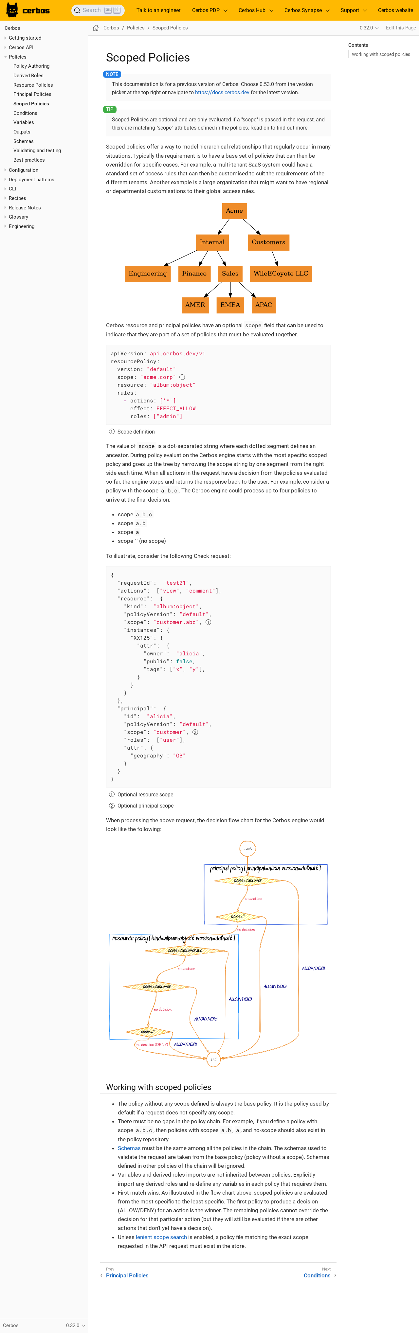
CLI (12, 189)
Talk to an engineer (158, 10)
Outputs (21, 132)
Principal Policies (32, 94)
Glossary (18, 217)
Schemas (23, 141)
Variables (23, 122)
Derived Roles (28, 76)
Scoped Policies (31, 104)
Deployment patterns (31, 180)
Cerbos (12, 28)
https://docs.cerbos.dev (222, 92)
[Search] (98, 10)
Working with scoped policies (381, 54)
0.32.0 (366, 28)
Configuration (23, 170)
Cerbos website (395, 10)
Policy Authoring (31, 66)
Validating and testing (37, 150)
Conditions (25, 113)
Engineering (21, 226)
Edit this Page (401, 28)
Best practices (29, 160)
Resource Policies (33, 85)
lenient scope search (161, 1237)
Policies (18, 57)
